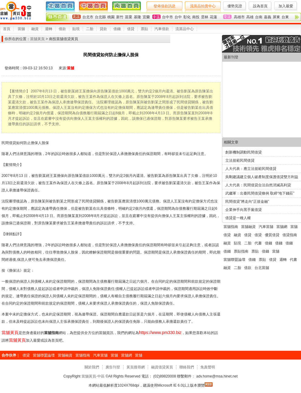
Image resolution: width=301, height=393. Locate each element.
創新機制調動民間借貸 (243, 152)
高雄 (250, 17)
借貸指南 (289, 235)
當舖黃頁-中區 (93, 376)
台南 (258, 17)
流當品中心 (184, 29)
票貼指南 (241, 251)
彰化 (187, 17)
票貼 (144, 29)
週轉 (48, 29)
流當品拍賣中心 (203, 6)
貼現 (76, 29)
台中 (178, 17)
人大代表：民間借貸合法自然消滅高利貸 (258, 185)
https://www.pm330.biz (160, 332)
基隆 (137, 17)
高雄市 (239, 17)
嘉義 (267, 17)
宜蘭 (146, 17)
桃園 (111, 17)
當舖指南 (230, 227)
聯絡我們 (186, 367)
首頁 (6, 29)
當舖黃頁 (37, 39)
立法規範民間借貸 (239, 160)
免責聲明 (207, 367)
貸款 (103, 29)
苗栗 (128, 17)
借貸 (130, 29)
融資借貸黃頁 (162, 367)
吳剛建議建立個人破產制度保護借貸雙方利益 (261, 177)
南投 (195, 17)
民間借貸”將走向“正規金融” (247, 201)
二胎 (89, 29)
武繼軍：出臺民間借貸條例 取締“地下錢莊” (259, 193)
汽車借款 (161, 29)
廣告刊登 (113, 367)
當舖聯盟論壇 (234, 259)
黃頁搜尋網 (135, 367)
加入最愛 (286, 6)
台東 (285, 17)
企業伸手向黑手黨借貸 (243, 210)
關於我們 (92, 367)
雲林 (204, 17)
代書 (258, 243)
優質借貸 (272, 235)
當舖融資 (248, 227)
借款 (62, 29)
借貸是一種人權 (238, 218)
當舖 (21, 29)
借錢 (117, 29)
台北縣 (100, 17)
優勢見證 (234, 6)
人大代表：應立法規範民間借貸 (250, 169)
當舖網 (281, 227)
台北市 (87, 17)
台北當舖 (261, 268)
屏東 (276, 17)
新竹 (119, 17)
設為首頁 (260, 6)
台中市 (167, 17)
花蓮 (213, 17)
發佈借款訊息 (164, 6)
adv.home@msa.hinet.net (216, 376)
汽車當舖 (266, 227)
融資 (35, 29)
